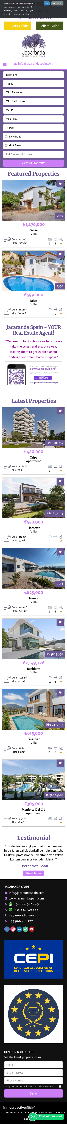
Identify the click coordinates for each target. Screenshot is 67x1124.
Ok (46, 3)
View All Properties (33, 163)
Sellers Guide (49, 26)
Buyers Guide (17, 26)
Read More (33, 873)
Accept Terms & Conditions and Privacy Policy (28, 1086)
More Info (57, 3)
